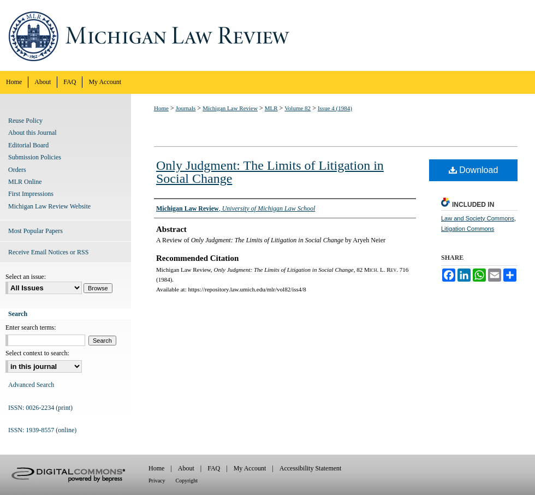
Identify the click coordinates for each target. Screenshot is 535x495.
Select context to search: (37, 353)
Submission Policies (34, 157)
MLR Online (25, 182)
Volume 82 (297, 108)
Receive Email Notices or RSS (48, 252)
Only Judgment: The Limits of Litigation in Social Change (270, 172)
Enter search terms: (30, 327)
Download (473, 170)
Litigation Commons (467, 228)
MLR (271, 108)
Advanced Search (31, 385)
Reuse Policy (25, 120)
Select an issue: (25, 277)
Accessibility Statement (311, 468)
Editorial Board (28, 145)
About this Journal (32, 132)
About (186, 468)
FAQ (213, 468)
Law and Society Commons (477, 218)
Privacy (156, 481)
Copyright (187, 481)
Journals (186, 108)
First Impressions (31, 194)
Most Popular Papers (35, 231)
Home (161, 108)
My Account (250, 468)
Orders (17, 170)
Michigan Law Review (267, 35)
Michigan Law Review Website (49, 206)
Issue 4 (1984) (335, 108)
